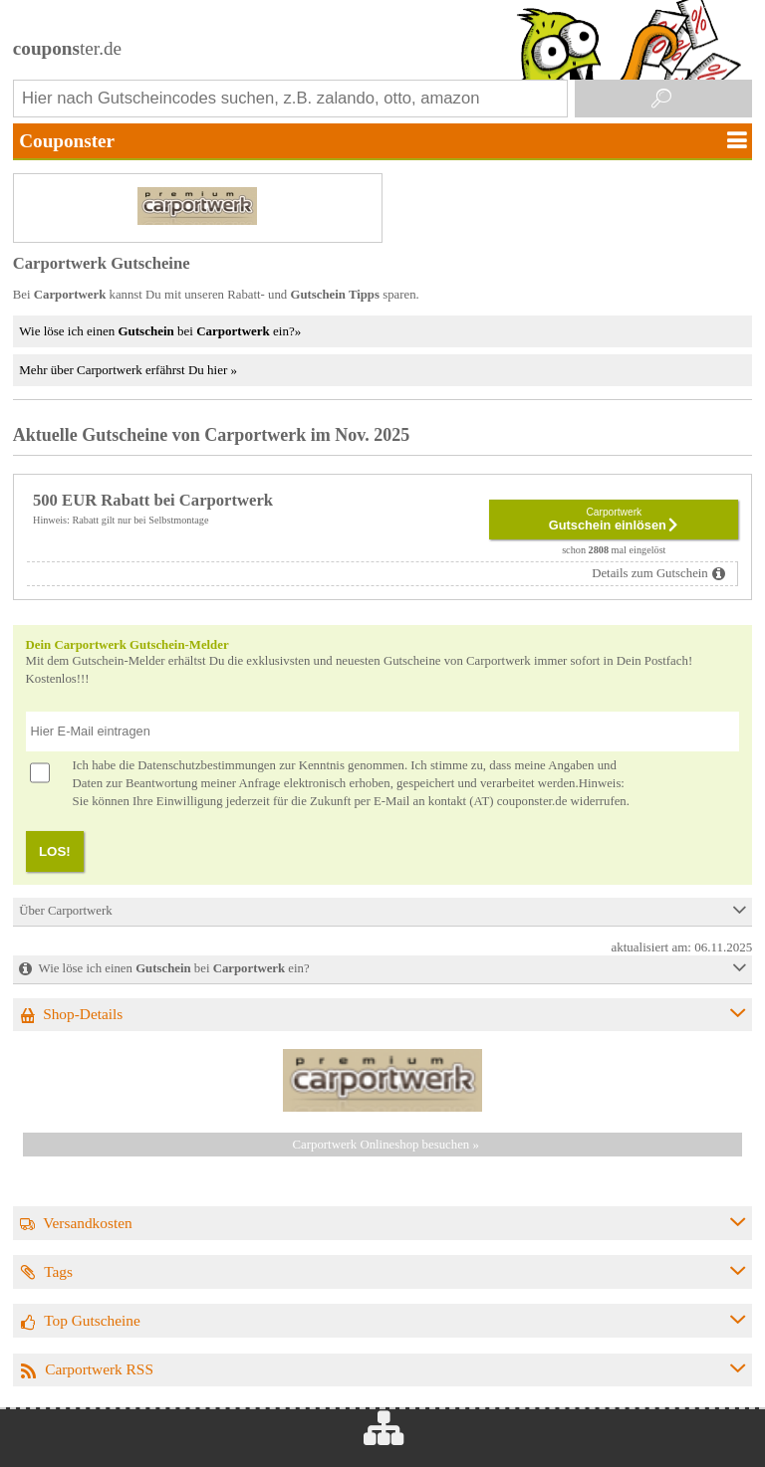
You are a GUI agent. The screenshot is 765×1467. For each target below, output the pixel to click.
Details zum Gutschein (650, 573)
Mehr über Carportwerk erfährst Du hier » (128, 369)
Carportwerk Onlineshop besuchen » (386, 1145)
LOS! (55, 851)
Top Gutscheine (92, 1320)
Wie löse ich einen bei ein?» (160, 330)
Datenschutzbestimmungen (206, 765)
